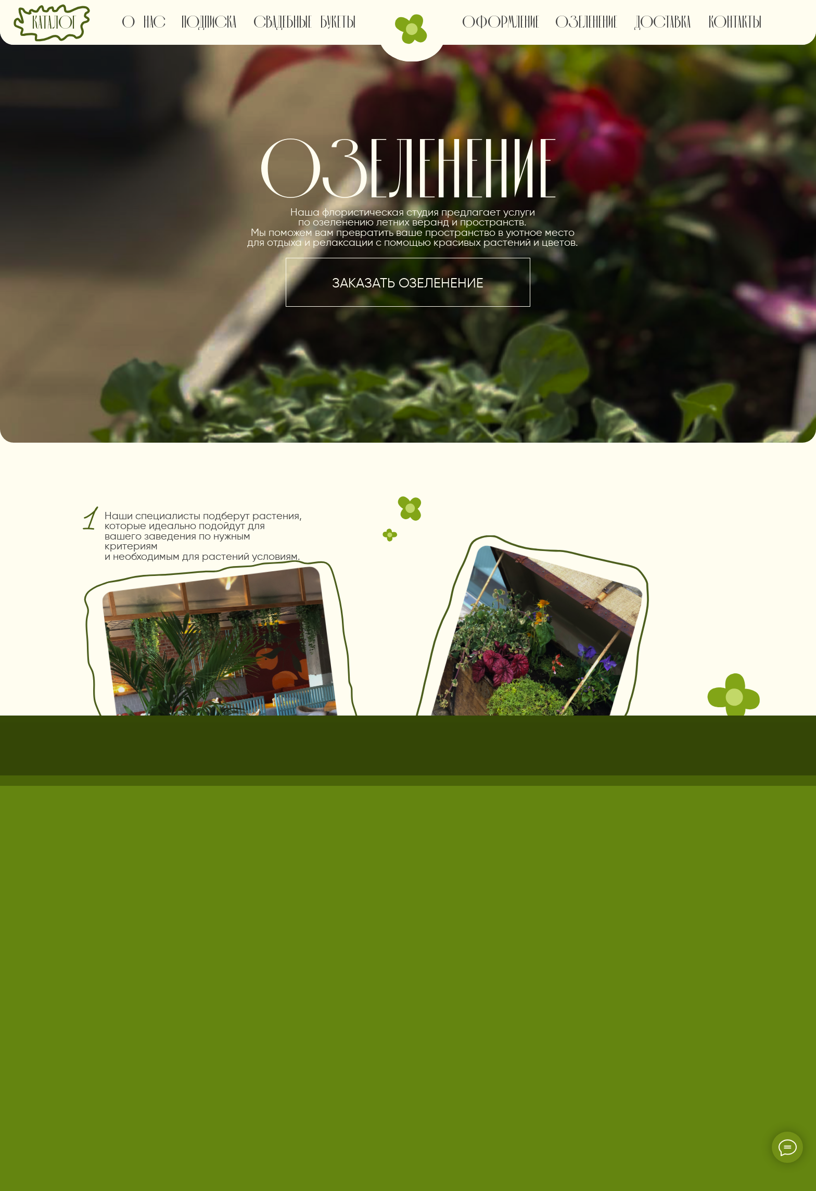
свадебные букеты (304, 23)
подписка (209, 23)
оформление (501, 23)
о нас (143, 23)
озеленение (586, 23)
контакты (735, 23)
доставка (662, 23)
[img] (411, 29)
